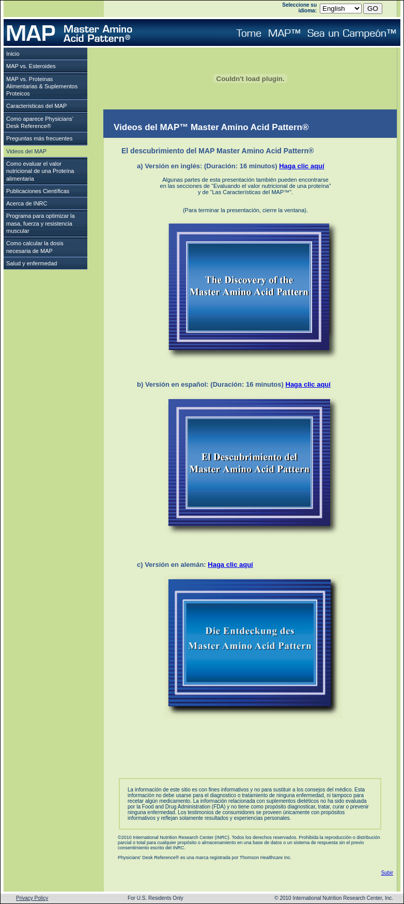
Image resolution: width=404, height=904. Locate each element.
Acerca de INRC (26, 203)
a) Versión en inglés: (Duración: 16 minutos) (230, 166)
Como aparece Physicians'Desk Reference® (39, 122)
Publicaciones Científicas (37, 191)
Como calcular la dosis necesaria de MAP (35, 246)
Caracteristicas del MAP (36, 106)
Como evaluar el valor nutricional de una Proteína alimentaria (40, 171)
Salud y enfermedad (31, 263)
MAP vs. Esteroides (31, 66)
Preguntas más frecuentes (39, 138)
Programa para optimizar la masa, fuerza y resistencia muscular (40, 223)
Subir (387, 873)
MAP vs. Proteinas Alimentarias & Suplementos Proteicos (41, 86)
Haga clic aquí (301, 166)
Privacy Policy (32, 898)
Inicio (13, 54)
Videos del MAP (26, 151)
